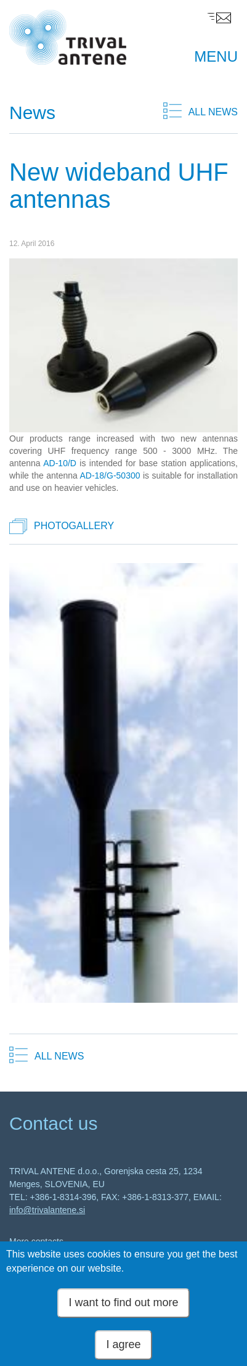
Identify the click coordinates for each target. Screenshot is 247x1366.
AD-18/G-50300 (109, 475)
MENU (216, 56)
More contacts (36, 1241)
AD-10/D (59, 463)
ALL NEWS (213, 112)
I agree (123, 1346)
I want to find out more (123, 1304)
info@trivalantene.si (47, 1210)
